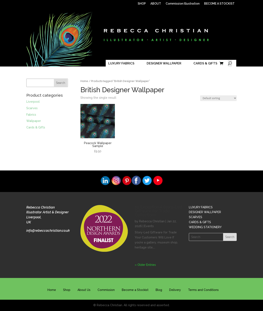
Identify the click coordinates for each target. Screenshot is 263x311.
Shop (66, 290)
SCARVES (195, 217)
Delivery (175, 290)
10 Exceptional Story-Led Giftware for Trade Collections (158, 211)
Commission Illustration (182, 3)
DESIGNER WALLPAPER (164, 63)
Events (149, 226)
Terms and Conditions (203, 290)
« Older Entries (145, 264)
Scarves (32, 108)
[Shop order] (218, 98)
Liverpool (33, 101)
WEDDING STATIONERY (205, 227)
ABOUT (155, 3)
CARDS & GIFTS (205, 63)
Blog (159, 290)
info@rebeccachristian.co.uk (48, 231)
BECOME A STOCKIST (219, 3)
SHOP (142, 3)
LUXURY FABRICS (121, 63)
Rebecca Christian (152, 221)
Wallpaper (33, 121)
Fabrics (31, 114)
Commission (106, 290)
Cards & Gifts (35, 127)
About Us (84, 290)
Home (84, 81)
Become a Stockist (135, 290)
